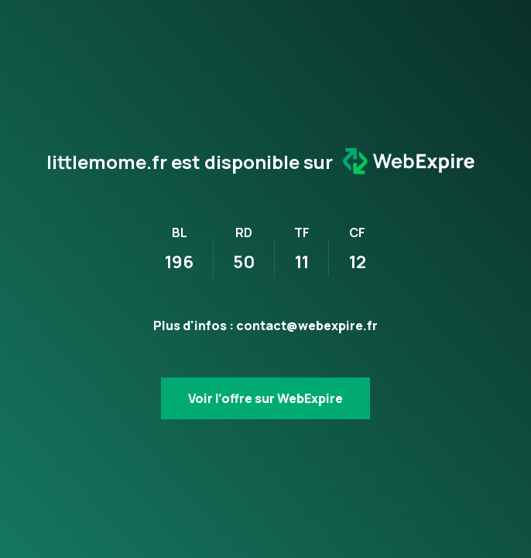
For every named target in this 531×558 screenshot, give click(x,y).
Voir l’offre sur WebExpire (265, 398)
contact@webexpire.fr (307, 325)
